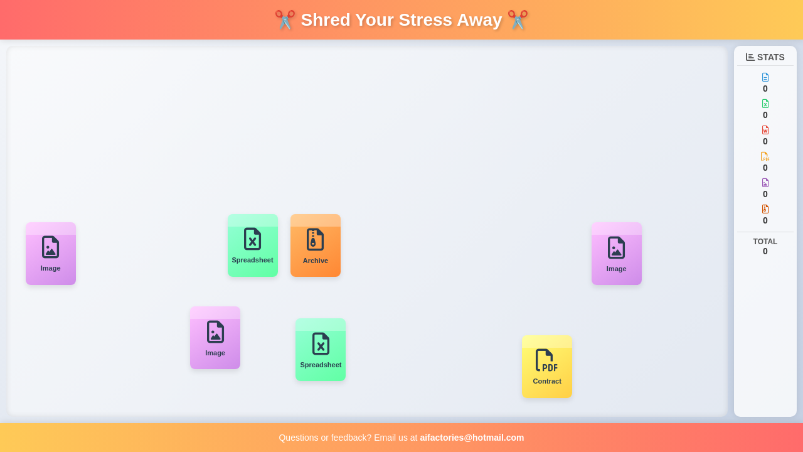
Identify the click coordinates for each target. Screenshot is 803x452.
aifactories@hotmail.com (472, 438)
